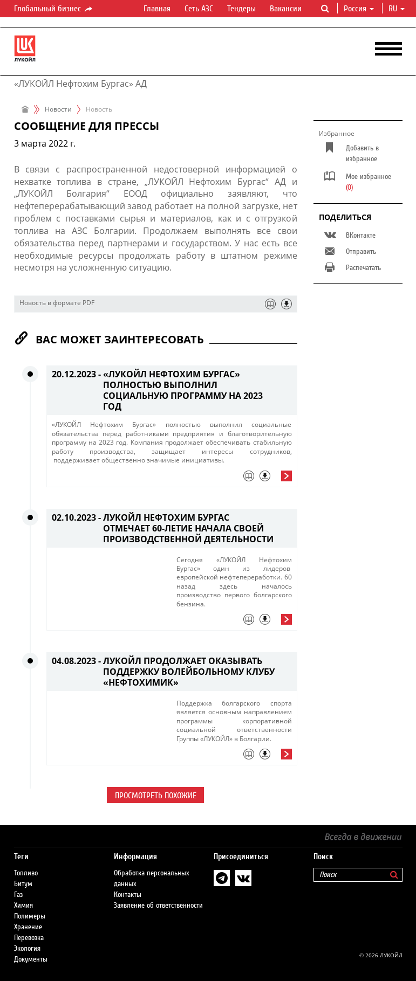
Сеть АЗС (199, 8)
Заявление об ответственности (158, 905)
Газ (18, 894)
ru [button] (396, 8)
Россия (359, 8)
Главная (157, 8)
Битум (23, 884)
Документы (30, 959)
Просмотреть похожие (155, 795)
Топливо (26, 873)
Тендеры (241, 8)
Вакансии (286, 8)
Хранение (28, 927)
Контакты (127, 894)
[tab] (172, 479)
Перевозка (29, 938)
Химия (23, 905)
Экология (27, 948)
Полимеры (29, 916)
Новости (58, 109)
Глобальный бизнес (54, 9)
